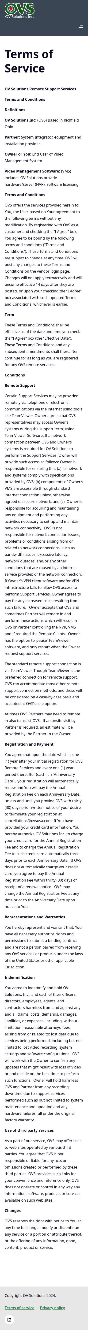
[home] (19, 12)
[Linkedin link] (9, 1319)
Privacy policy (52, 1307)
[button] (81, 27)
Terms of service (19, 1307)
